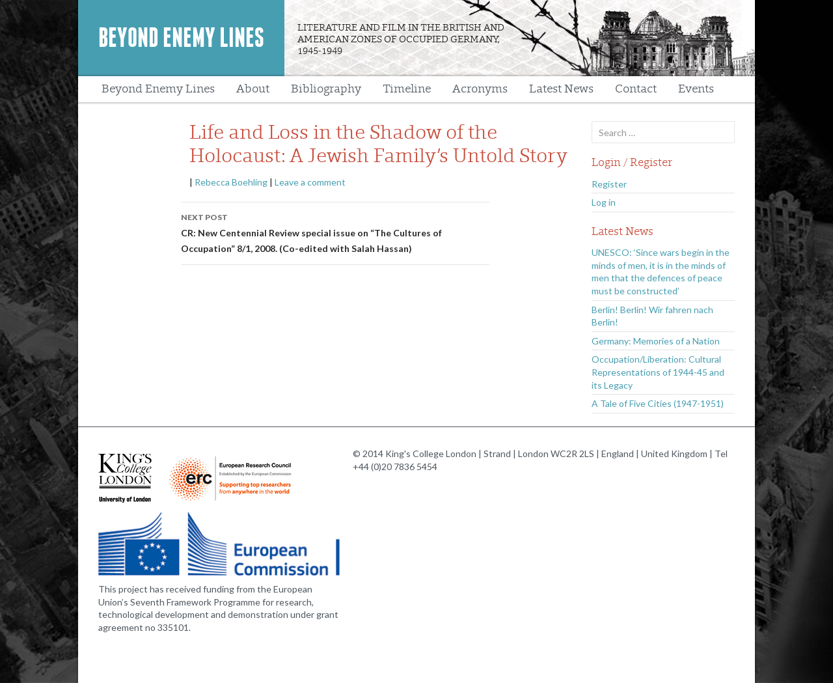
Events (696, 89)
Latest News (561, 89)
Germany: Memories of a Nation (656, 340)
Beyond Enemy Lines (181, 38)
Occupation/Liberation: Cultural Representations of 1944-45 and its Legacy (658, 372)
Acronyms (480, 89)
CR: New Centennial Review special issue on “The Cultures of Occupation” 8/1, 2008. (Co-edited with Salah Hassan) (335, 232)
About (252, 89)
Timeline (407, 89)
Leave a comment (310, 182)
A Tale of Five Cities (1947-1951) (658, 403)
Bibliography (326, 89)
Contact (636, 89)
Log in (604, 202)
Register (609, 183)
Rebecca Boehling (231, 182)
